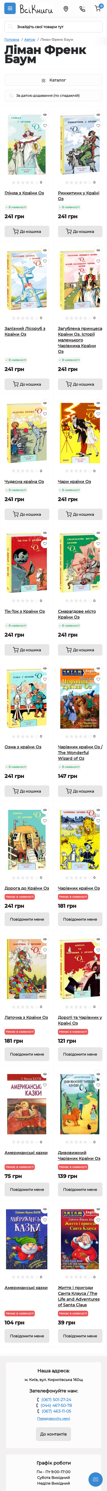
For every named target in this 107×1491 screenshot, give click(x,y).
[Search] (10, 26)
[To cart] (27, 231)
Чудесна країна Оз (24, 481)
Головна (11, 39)
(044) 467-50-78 (56, 1405)
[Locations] (65, 8)
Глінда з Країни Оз (24, 193)
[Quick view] (45, 114)
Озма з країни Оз (23, 747)
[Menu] (10, 8)
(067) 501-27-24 (56, 1399)
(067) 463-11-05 (56, 1411)
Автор (29, 39)
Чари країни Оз (74, 481)
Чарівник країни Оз (79, 888)
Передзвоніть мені (53, 1418)
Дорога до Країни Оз (27, 888)
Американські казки (26, 1152)
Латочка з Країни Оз (26, 1017)
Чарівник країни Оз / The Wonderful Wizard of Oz (80, 752)
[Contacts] (82, 8)
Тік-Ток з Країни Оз (25, 611)
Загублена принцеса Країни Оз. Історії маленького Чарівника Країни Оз (80, 340)
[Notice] (27, 919)
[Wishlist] (45, 125)
